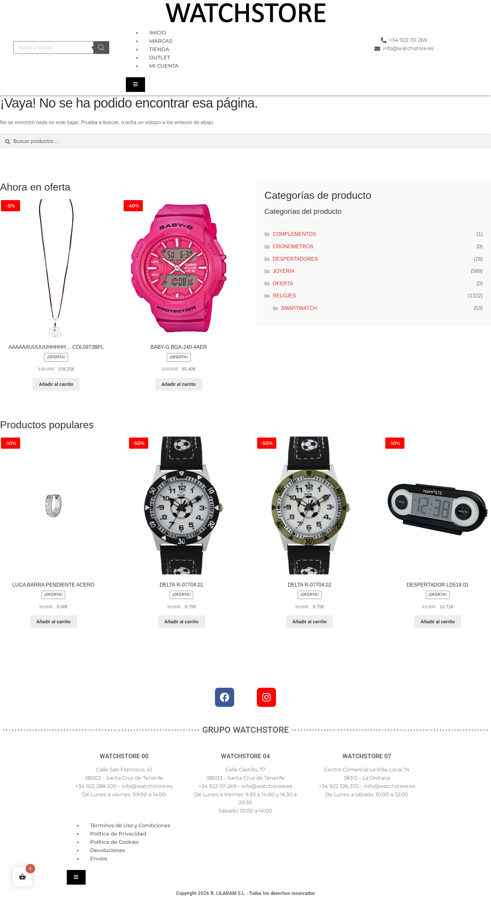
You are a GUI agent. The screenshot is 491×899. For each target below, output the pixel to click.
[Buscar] (101, 47)
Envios (98, 859)
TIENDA (159, 49)
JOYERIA (284, 271)
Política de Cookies (114, 842)
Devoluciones (107, 850)
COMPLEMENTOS (294, 234)
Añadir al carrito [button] (56, 384)
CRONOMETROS (293, 246)
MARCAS (160, 41)
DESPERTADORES (295, 259)
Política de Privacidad (118, 834)
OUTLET (159, 58)
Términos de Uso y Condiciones (130, 825)
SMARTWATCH (299, 308)
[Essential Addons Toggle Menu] (135, 84)
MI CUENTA (164, 66)
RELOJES (284, 295)
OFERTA (283, 283)
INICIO (157, 33)
